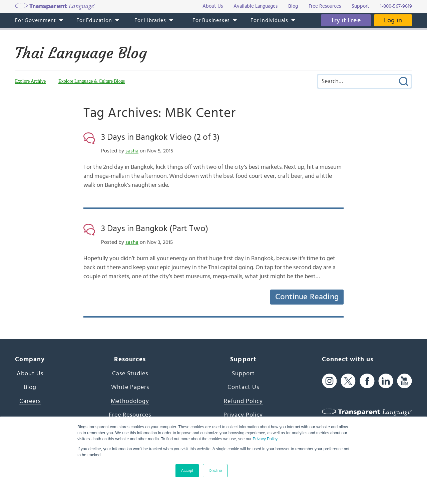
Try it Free (346, 20)
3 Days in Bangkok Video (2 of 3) (160, 137)
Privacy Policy (265, 439)
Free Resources (130, 415)
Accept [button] (187, 470)
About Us (30, 374)
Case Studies (130, 374)
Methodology (130, 401)
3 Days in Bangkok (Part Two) (154, 228)
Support (243, 374)
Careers (30, 401)
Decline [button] (215, 470)
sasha (131, 150)
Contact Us (243, 387)
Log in (393, 20)
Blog (30, 387)
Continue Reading (307, 297)
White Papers (130, 387)
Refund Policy (243, 401)
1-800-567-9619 (396, 6)
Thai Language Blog (81, 53)
